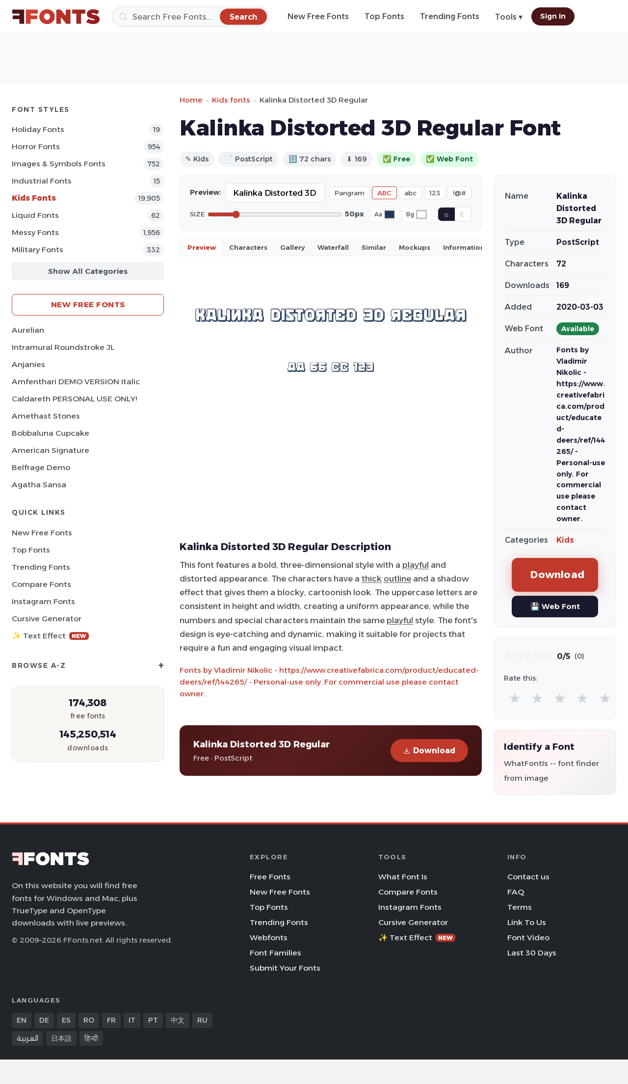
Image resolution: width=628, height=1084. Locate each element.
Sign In (553, 16)
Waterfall (333, 247)
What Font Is (402, 876)
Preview (201, 247)
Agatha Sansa (39, 484)
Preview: (205, 192)
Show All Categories (88, 271)
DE (44, 1020)
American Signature (50, 450)
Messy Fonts (35, 232)
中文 (177, 1020)
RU (202, 1020)
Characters (248, 247)
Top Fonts (384, 16)
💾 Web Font (555, 606)
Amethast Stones (46, 416)
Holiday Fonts (38, 129)
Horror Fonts (36, 146)
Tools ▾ (509, 17)
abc (410, 193)
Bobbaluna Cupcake (50, 433)
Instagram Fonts (43, 601)
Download (429, 750)
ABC (384, 193)
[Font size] (275, 214)
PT (153, 1020)
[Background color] (421, 214)
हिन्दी (91, 1038)
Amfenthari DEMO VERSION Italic (76, 381)
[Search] (190, 16)
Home (191, 100)
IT (132, 1020)
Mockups (414, 247)
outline (397, 578)
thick (372, 578)
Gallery (292, 247)
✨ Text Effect (50, 635)
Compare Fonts (41, 584)
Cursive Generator (46, 618)
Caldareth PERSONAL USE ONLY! (74, 398)
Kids (565, 540)
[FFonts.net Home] (56, 17)
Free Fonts (270, 876)
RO (88, 1020)
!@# (459, 193)
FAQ (515, 892)
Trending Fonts (449, 16)
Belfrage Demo (41, 467)
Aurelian (28, 330)
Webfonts (269, 937)
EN (21, 1020)
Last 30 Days (531, 952)
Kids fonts (231, 100)
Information (464, 247)
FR (111, 1020)
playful (415, 565)
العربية (27, 1038)
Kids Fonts (34, 198)
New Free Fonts (318, 16)
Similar (374, 247)
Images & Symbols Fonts (58, 163)
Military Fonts (37, 249)
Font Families (275, 952)
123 (434, 193)
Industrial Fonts (42, 180)
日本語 (61, 1038)
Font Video (528, 937)
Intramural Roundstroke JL (63, 347)
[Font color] (389, 214)
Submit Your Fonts (285, 968)
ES (66, 1020)
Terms (519, 907)
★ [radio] (514, 698)
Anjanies (28, 364)
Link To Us (526, 922)
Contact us (528, 876)
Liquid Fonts (35, 215)
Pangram (350, 193)
